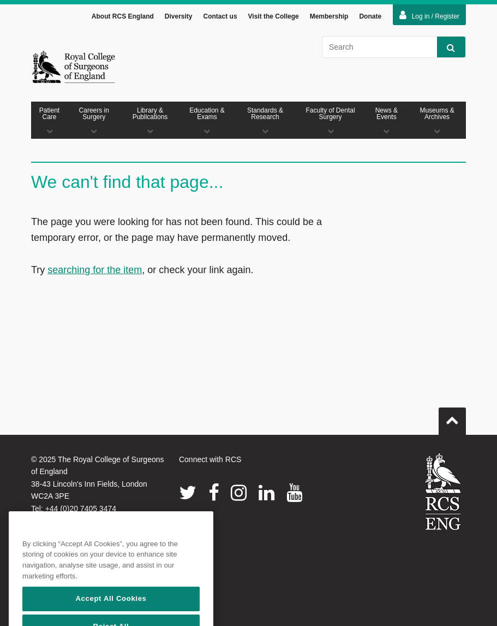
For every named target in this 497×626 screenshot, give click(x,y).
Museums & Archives (437, 120)
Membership (329, 16)
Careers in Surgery (94, 120)
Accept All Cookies (110, 613)
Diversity (179, 16)
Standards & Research (265, 120)
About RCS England (123, 16)
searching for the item (94, 269)
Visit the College (273, 16)
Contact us (220, 16)
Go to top (452, 417)
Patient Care (49, 120)
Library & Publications (149, 120)
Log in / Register (429, 15)
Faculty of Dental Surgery (330, 120)
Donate (370, 16)
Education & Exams (207, 120)
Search (446, 47)
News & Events (386, 120)
